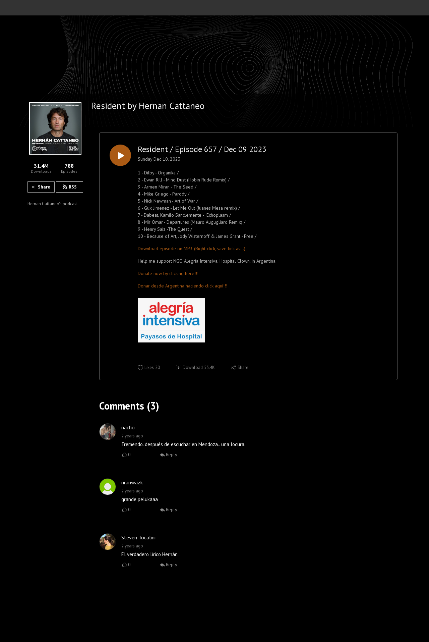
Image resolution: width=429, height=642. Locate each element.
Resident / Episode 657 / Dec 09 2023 (202, 149)
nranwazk (132, 482)
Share (41, 187)
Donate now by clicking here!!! (168, 273)
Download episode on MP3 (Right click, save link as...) (191, 249)
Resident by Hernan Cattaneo (147, 106)
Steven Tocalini (138, 537)
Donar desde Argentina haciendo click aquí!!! (182, 286)
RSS (69, 187)
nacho (128, 427)
